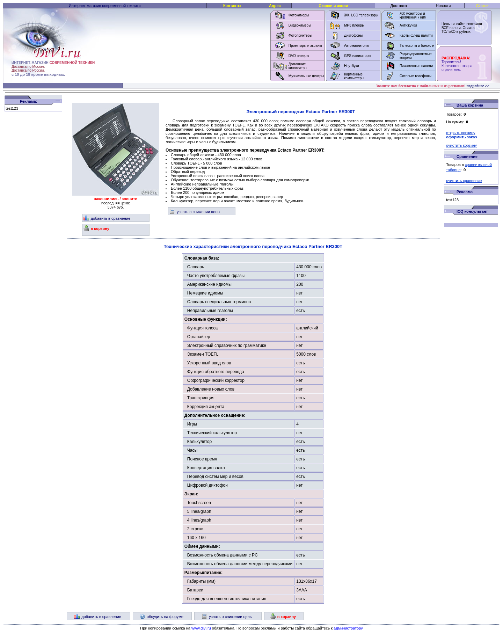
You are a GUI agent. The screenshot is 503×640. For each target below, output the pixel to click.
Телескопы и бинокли (417, 46)
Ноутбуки (351, 66)
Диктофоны (353, 35)
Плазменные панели (416, 66)
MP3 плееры (354, 25)
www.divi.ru (201, 628)
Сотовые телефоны (415, 76)
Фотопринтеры (300, 35)
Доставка (399, 5)
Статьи (482, 5)
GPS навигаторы (357, 56)
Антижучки (408, 25)
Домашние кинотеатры (298, 66)
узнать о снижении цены (194, 212)
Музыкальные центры (306, 76)
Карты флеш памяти (416, 35)
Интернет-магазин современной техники (105, 5)
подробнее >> (477, 85)
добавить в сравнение (107, 218)
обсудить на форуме (161, 616)
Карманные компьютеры (354, 76)
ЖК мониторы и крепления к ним (413, 15)
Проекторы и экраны (305, 46)
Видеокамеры (300, 25)
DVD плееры (299, 56)
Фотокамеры (299, 15)
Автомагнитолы (356, 46)
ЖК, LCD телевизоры (361, 15)
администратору (348, 628)
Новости (443, 5)
